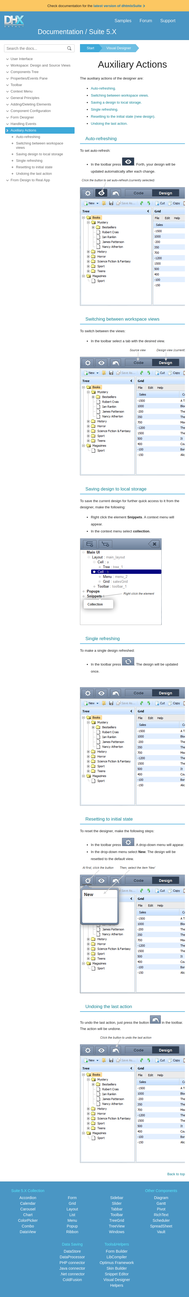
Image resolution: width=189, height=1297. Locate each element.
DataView (28, 1232)
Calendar (28, 1203)
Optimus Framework (117, 1262)
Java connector (72, 1268)
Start (90, 48)
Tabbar (117, 1209)
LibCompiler (117, 1257)
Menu (72, 1220)
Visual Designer (118, 48)
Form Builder (116, 1251)
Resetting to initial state (34, 167)
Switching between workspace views (39, 145)
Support (167, 20)
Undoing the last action (34, 174)
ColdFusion (72, 1280)
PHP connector (72, 1262)
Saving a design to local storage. (116, 102)
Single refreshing (29, 161)
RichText (161, 1215)
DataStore (72, 1251)
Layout (72, 1209)
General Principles (25, 98)
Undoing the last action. (109, 123)
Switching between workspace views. (120, 95)
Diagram (161, 1198)
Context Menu (22, 91)
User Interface (22, 59)
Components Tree (25, 72)
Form (72, 1198)
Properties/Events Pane (29, 78)
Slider (117, 1203)
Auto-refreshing (28, 137)
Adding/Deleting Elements (31, 104)
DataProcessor (72, 1257)
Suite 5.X (102, 31)
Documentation (60, 31)
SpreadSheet (161, 1226)
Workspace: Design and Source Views (41, 65)
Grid (72, 1203)
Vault (161, 1232)
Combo (28, 1226)
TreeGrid (116, 1220)
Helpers (116, 1285)
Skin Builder (117, 1268)
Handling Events (23, 124)
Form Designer (22, 117)
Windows (116, 1232)
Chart (28, 1215)
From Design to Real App (30, 180)
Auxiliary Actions (23, 130)
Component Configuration (31, 111)
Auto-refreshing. (103, 88)
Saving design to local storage (39, 154)
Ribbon (72, 1232)
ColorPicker (27, 1220)
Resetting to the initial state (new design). (123, 116)
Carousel (28, 1209)
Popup (72, 1226)
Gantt (161, 1203)
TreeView (116, 1226)
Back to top (176, 1174)
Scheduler (161, 1220)
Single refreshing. (104, 109)
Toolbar (16, 85)
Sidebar (116, 1198)
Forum (146, 20)
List (72, 1215)
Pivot (161, 1209)
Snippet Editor (117, 1274)
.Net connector (72, 1274)
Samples (122, 20)
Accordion (28, 1198)
